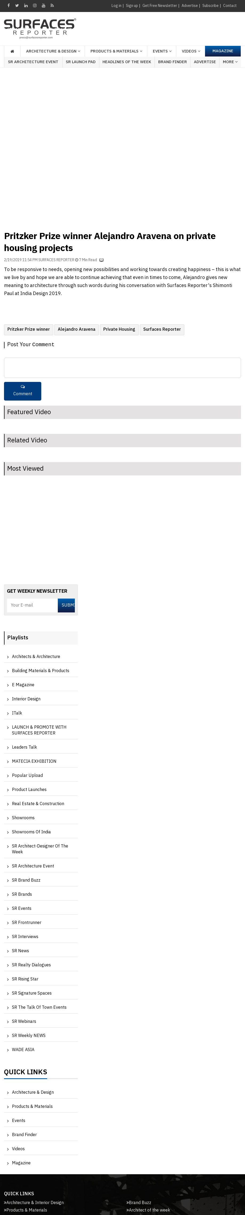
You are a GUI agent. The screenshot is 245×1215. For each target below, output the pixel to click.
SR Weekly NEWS (29, 1035)
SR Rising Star (25, 979)
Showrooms (23, 818)
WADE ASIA (23, 1049)
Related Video (27, 441)
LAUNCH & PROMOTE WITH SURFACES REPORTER (39, 730)
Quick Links (25, 1073)
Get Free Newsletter (159, 6)
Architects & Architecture (36, 656)
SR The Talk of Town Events (39, 1007)
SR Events (21, 908)
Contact (230, 6)
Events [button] (160, 51)
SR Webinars (24, 1021)
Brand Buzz (138, 1202)
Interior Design (26, 699)
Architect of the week (148, 1210)
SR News (20, 951)
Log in (116, 6)
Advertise (190, 6)
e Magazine (23, 685)
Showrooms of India (31, 832)
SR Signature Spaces (32, 993)
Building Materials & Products (40, 671)
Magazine (223, 51)
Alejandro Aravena (76, 329)
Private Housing (119, 329)
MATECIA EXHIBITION (34, 761)
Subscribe (210, 6)
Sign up (132, 6)
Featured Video (29, 412)
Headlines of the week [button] (127, 62)
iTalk (17, 713)
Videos (189, 51)
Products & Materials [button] (114, 51)
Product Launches (29, 789)
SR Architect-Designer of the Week (40, 849)
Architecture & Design (33, 1092)
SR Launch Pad (81, 62)
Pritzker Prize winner (28, 329)
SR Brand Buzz (26, 880)
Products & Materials (32, 1106)
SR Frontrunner (26, 922)
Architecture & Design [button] (51, 51)
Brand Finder (172, 62)
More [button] (230, 62)
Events (18, 1120)
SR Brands (22, 894)
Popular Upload (27, 775)
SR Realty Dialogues (31, 965)
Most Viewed (25, 469)
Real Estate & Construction (38, 804)
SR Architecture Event (33, 62)
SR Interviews (25, 936)
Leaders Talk (24, 747)
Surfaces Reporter (162, 329)
